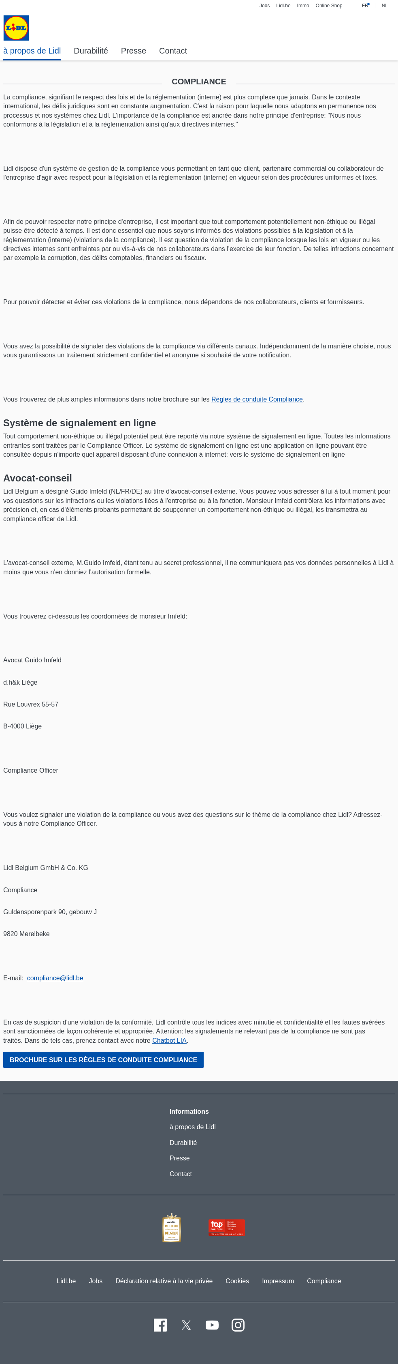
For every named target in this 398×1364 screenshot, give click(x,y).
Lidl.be (66, 1281)
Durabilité (183, 1142)
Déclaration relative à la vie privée (164, 1281)
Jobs (95, 1281)
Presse (180, 1158)
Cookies (237, 1281)
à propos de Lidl (193, 1126)
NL (385, 6)
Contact (181, 1174)
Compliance (324, 1281)
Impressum (278, 1281)
